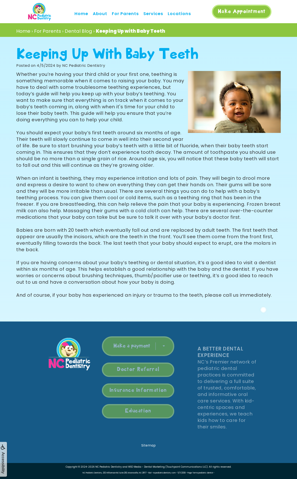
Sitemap (148, 445)
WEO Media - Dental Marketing (146, 467)
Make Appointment (242, 11)
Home (81, 13)
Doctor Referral (132, 369)
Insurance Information (132, 390)
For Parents (125, 13)
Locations (179, 13)
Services (153, 13)
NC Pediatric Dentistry (108, 467)
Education (132, 411)
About (100, 13)
